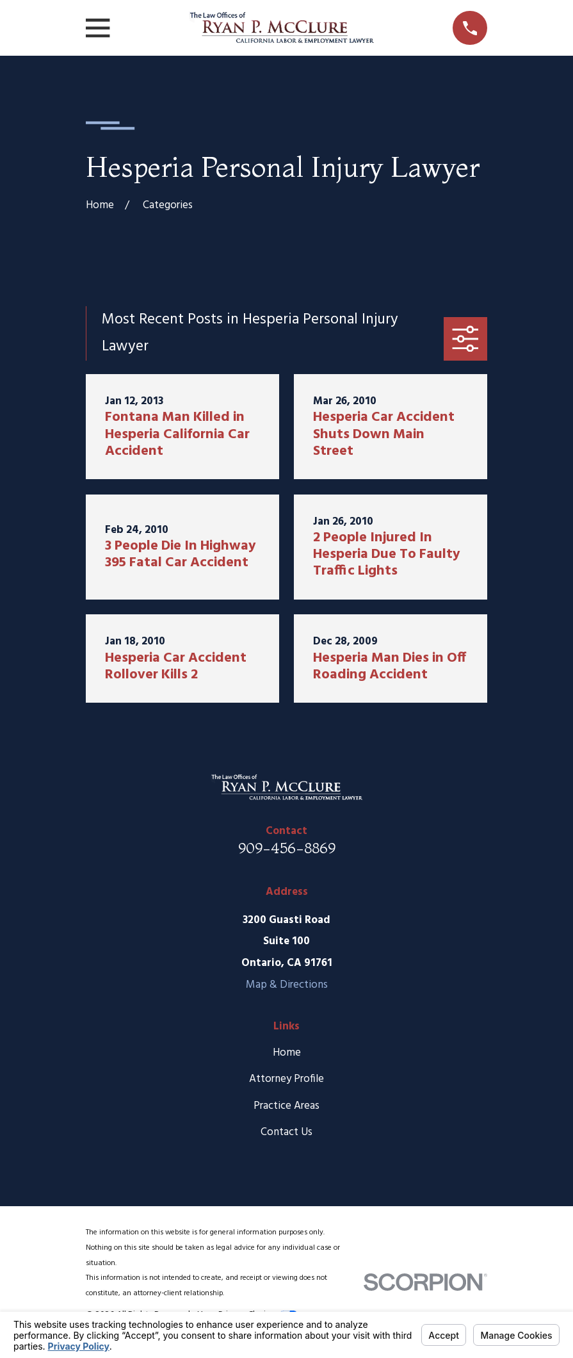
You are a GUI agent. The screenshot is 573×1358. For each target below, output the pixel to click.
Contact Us (286, 1132)
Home (287, 1052)
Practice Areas (286, 1106)
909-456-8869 (286, 848)
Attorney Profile (286, 1079)
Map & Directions (287, 985)
